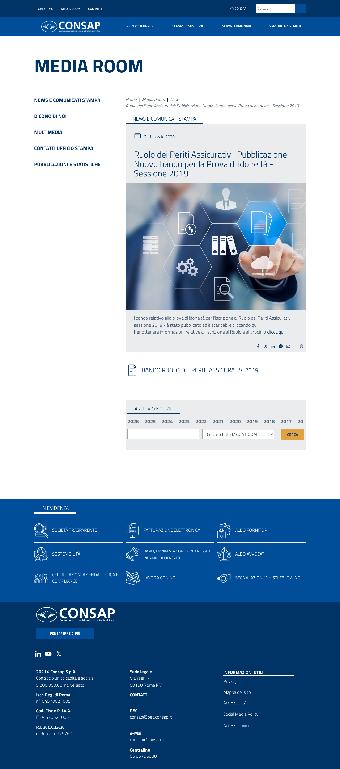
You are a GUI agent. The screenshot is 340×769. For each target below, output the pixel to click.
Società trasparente (74, 530)
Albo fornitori (251, 530)
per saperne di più (65, 633)
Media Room (71, 8)
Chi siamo (45, 8)
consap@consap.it (147, 739)
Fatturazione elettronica (172, 530)
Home (131, 99)
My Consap (238, 8)
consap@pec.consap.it (151, 716)
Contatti (95, 8)
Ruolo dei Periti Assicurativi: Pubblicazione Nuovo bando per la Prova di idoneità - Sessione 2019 (212, 106)
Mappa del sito (237, 692)
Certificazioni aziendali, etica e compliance (85, 577)
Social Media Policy (240, 713)
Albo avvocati (250, 553)
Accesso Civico (236, 725)
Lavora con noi (160, 577)
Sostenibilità (66, 553)
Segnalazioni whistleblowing (268, 577)
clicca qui (276, 331)
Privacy (230, 681)
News (175, 99)
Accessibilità (234, 702)
